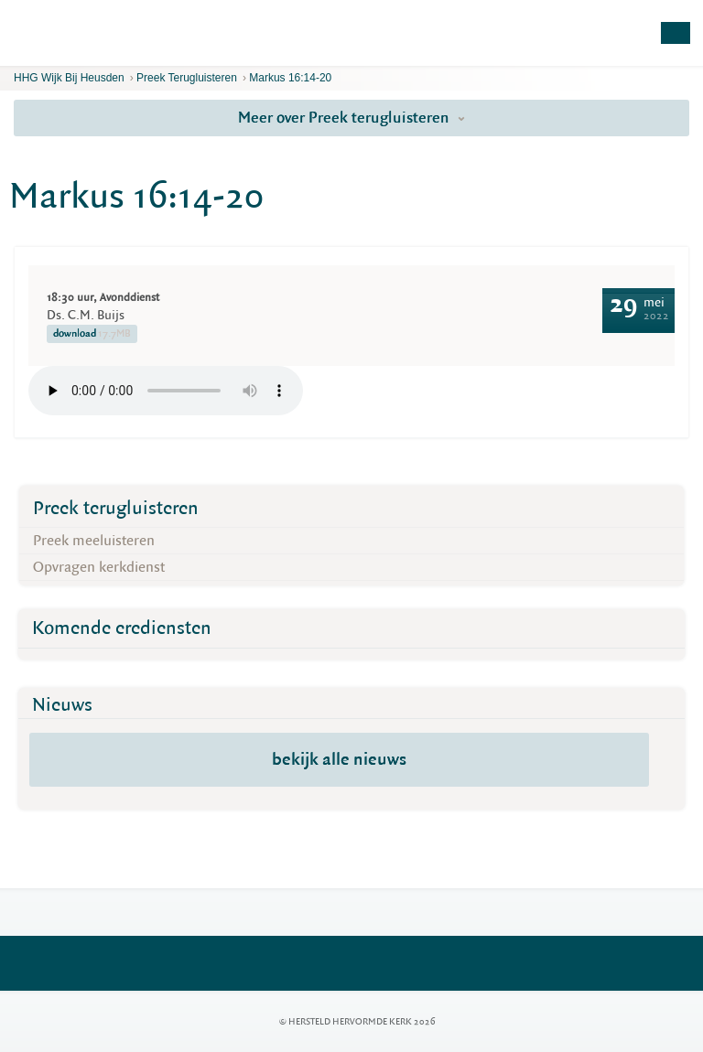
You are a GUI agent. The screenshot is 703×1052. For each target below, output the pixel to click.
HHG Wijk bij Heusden (69, 77)
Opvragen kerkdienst (99, 567)
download (92, 334)
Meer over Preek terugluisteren (351, 117)
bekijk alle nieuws (339, 759)
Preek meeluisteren (94, 540)
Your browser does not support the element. (165, 390)
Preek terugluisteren (186, 77)
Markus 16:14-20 (290, 77)
